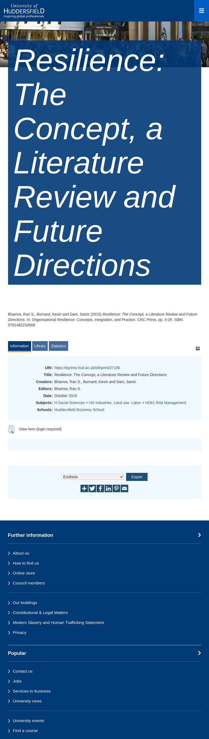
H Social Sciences (69, 403)
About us (21, 553)
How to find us (26, 563)
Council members (29, 583)
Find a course (25, 730)
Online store (24, 573)
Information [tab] (19, 346)
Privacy (19, 632)
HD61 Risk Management (165, 403)
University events (28, 720)
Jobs (17, 681)
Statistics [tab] (58, 346)
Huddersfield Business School (79, 410)
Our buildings (25, 602)
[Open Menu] (201, 11)
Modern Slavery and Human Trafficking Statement (58, 622)
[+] (198, 349)
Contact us (23, 671)
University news (27, 701)
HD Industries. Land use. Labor (115, 403)
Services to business (32, 691)
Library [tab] (40, 346)
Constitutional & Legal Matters (40, 612)
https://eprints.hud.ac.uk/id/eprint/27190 (87, 368)
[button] (11, 429)
